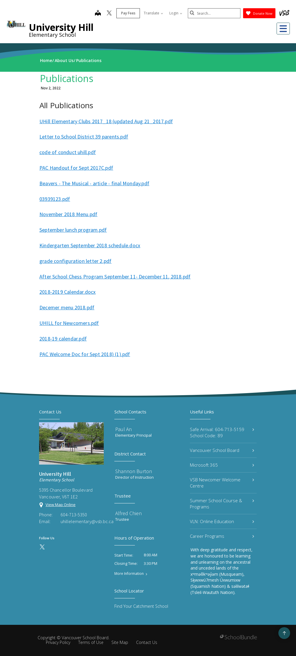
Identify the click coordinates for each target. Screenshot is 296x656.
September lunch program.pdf (73, 229)
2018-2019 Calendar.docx (67, 291)
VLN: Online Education (222, 521)
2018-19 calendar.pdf (63, 338)
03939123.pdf (54, 199)
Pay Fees (128, 13)
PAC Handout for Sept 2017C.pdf (76, 167)
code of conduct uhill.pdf (67, 152)
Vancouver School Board (222, 450)
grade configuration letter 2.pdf (75, 261)
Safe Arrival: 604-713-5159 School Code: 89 (222, 432)
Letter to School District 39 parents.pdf (83, 136)
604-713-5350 (74, 515)
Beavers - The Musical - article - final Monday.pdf (94, 183)
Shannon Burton (133, 471)
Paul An (123, 429)
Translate (153, 13)
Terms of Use (90, 642)
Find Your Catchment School (141, 606)
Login (175, 13)
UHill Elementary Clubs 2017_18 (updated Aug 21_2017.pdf (106, 121)
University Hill (61, 27)
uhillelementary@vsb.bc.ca (82, 521)
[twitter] (109, 13)
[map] (98, 13)
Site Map (119, 642)
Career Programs (222, 536)
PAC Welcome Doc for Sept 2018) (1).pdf (84, 354)
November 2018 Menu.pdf (68, 214)
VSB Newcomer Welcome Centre (222, 483)
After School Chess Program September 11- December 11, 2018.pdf (114, 276)
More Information (129, 573)
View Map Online (61, 504)
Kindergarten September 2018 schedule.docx (89, 245)
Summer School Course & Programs (222, 504)
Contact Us (146, 642)
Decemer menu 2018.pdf (66, 307)
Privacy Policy (58, 642)
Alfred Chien (128, 513)
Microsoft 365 (222, 465)
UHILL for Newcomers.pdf (69, 323)
